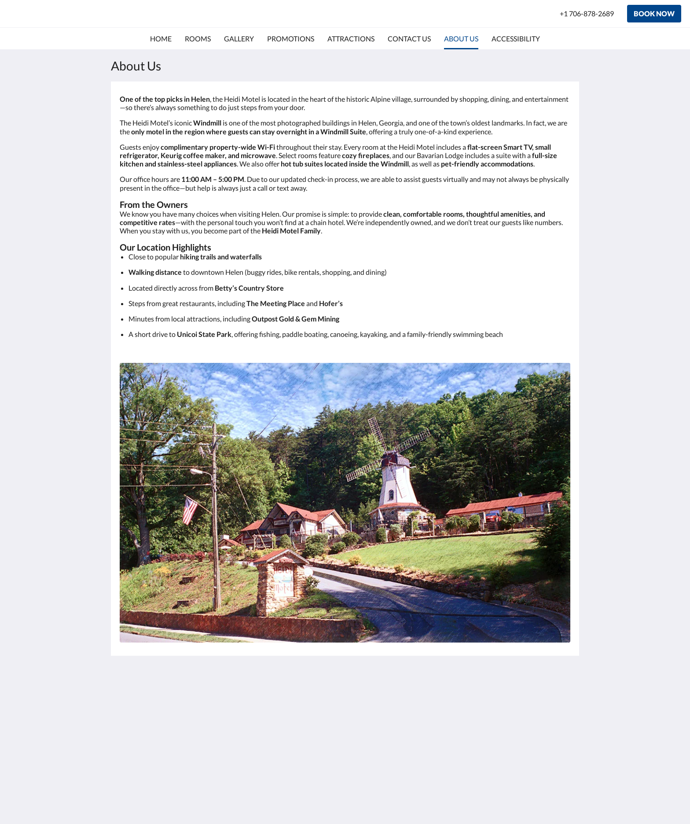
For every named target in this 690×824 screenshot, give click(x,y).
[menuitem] (161, 39)
